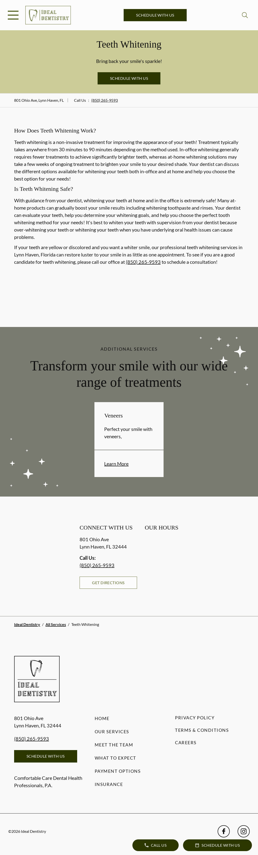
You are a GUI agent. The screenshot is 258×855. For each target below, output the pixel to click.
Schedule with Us (155, 15)
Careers (186, 742)
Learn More (116, 464)
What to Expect (115, 758)
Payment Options (118, 771)
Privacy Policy (194, 717)
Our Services (112, 731)
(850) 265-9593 (104, 100)
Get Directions (108, 582)
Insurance (109, 784)
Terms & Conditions (202, 730)
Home (102, 718)
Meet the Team (114, 744)
